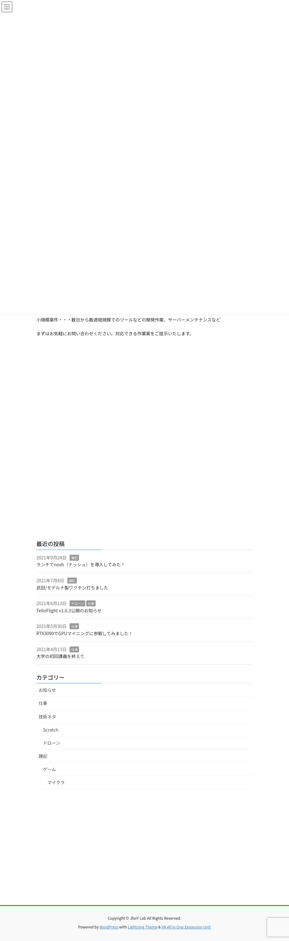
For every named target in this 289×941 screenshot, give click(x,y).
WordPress (109, 926)
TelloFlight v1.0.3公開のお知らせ (69, 610)
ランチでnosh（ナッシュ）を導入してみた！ (80, 564)
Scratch (50, 730)
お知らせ (47, 690)
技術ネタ (47, 716)
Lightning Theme (142, 926)
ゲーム (49, 769)
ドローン (77, 603)
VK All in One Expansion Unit (186, 926)
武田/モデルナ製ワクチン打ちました (72, 587)
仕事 (91, 603)
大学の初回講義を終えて (60, 656)
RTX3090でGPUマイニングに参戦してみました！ (84, 633)
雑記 (74, 557)
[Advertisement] (144, 392)
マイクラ (56, 782)
